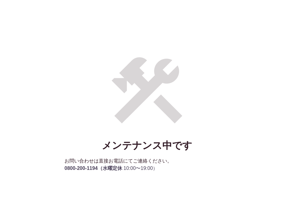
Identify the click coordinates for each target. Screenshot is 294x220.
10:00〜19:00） (111, 168)
